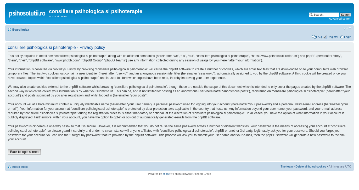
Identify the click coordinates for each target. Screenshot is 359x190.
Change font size (347, 28)
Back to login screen (24, 152)
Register (333, 36)
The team (287, 166)
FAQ (319, 36)
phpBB (166, 173)
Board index (20, 29)
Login (347, 36)
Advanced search (340, 18)
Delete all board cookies (310, 166)
